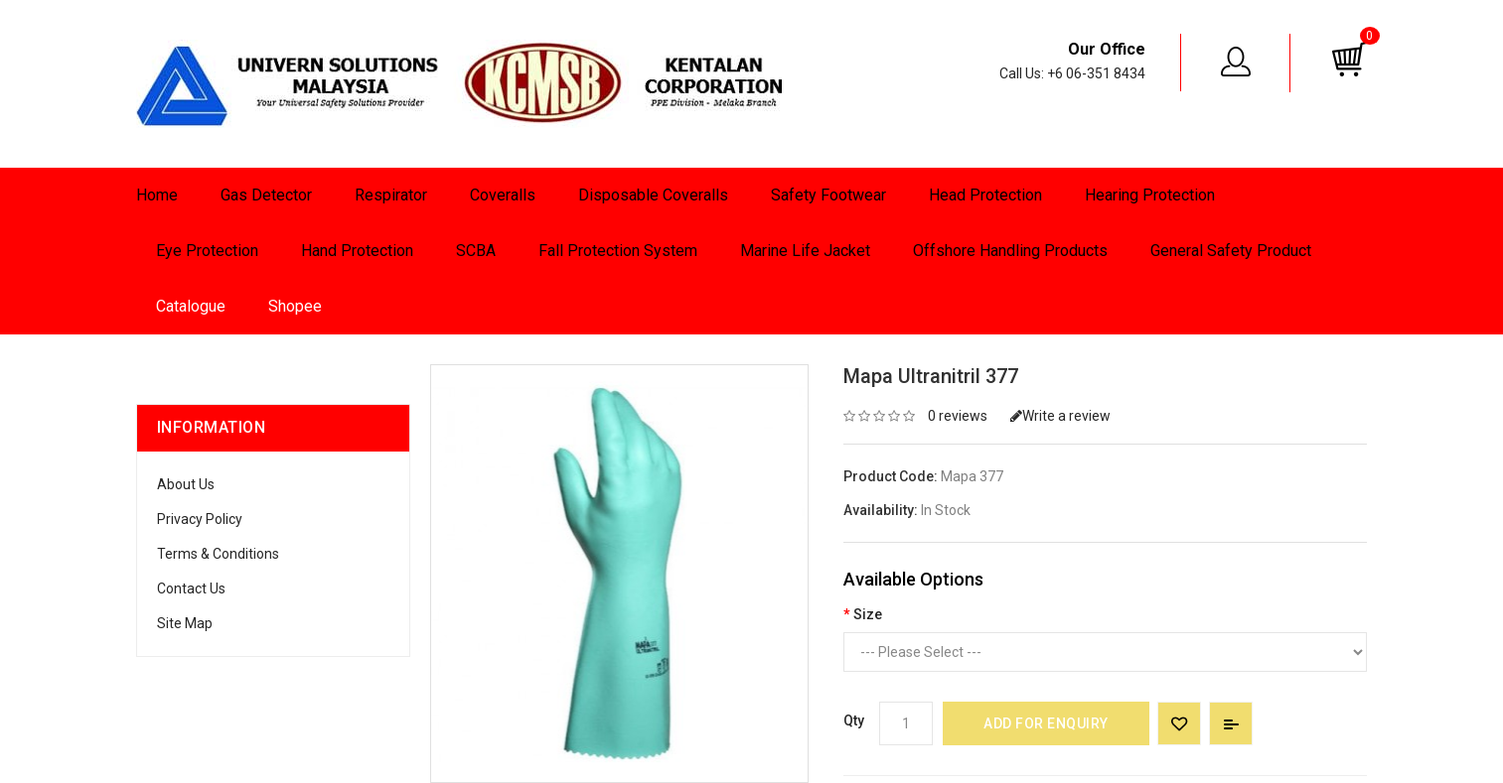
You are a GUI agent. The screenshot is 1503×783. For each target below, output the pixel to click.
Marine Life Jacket (805, 250)
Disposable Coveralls (653, 195)
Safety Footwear (828, 195)
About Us (186, 484)
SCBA (476, 250)
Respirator (391, 195)
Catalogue (190, 306)
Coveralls (502, 195)
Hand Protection (357, 250)
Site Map (185, 623)
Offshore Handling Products (1010, 250)
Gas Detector (266, 195)
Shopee (295, 306)
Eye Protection (207, 250)
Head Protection (985, 195)
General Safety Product (1230, 250)
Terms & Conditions (218, 554)
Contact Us (191, 588)
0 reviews (957, 416)
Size (867, 614)
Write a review (1060, 416)
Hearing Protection (1150, 195)
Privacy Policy (199, 519)
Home (157, 195)
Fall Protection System (617, 250)
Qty (853, 720)
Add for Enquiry (1046, 723)
